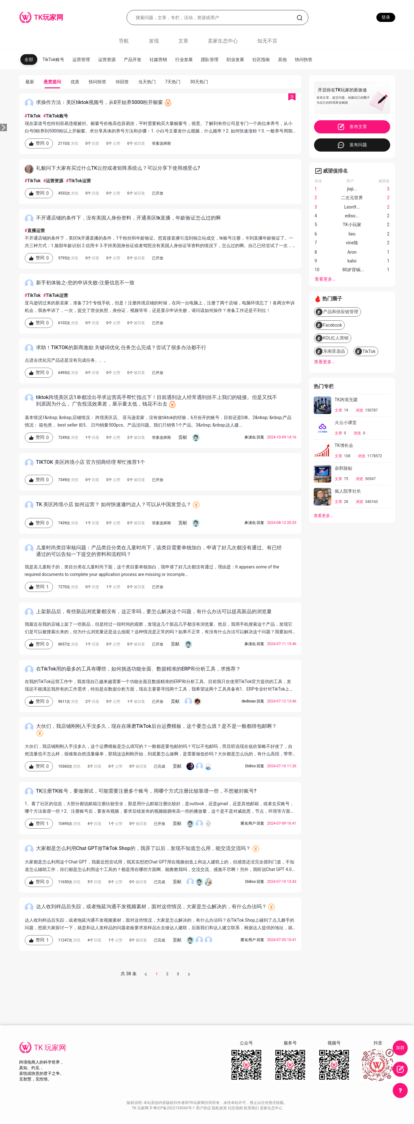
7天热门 (173, 81)
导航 (124, 41)
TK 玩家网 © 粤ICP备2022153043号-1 (164, 1108)
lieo (351, 233)
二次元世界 (352, 197)
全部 (28, 59)
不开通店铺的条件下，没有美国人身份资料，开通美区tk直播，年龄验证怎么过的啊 (128, 218)
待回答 (122, 81)
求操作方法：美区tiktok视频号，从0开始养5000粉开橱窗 (99, 102)
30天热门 (199, 81)
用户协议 (204, 1108)
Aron (351, 252)
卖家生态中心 (223, 41)
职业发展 (235, 59)
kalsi (352, 260)
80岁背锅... (353, 269)
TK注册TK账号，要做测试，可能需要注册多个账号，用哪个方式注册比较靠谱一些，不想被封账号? (146, 791)
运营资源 (107, 59)
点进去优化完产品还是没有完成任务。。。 (66, 360)
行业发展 (184, 59)
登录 (385, 17)
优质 (75, 81)
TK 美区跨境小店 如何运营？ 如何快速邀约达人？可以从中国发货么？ (113, 504)
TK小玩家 (352, 224)
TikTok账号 (54, 59)
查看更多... (325, 279)
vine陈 (352, 242)
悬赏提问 (52, 81)
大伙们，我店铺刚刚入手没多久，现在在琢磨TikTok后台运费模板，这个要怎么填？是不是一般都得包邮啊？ (156, 726)
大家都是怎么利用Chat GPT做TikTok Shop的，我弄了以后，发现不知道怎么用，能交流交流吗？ (143, 848)
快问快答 (303, 59)
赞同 (39, 143)
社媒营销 (158, 59)
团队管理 (209, 59)
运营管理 (81, 59)
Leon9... (352, 207)
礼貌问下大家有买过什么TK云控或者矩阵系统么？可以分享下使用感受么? (118, 168)
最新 (29, 81)
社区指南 (261, 59)
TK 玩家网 (50, 1048)
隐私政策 (220, 1108)
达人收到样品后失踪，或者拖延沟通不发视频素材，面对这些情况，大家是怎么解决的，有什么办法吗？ (151, 906)
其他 (282, 59)
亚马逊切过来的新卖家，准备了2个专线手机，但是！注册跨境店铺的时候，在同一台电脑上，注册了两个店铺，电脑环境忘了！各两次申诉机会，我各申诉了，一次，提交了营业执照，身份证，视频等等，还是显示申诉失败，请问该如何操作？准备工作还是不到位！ (160, 306)
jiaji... (352, 188)
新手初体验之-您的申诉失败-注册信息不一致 (85, 283)
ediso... (352, 215)
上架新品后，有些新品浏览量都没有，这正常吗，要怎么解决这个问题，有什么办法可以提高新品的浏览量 (154, 611)
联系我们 (252, 1108)
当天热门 (147, 81)
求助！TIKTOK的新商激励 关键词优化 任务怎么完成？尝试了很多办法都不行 (121, 347)
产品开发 (132, 59)
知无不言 (267, 41)
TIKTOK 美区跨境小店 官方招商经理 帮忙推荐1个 (90, 462)
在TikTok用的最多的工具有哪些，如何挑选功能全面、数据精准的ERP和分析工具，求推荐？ (138, 669)
